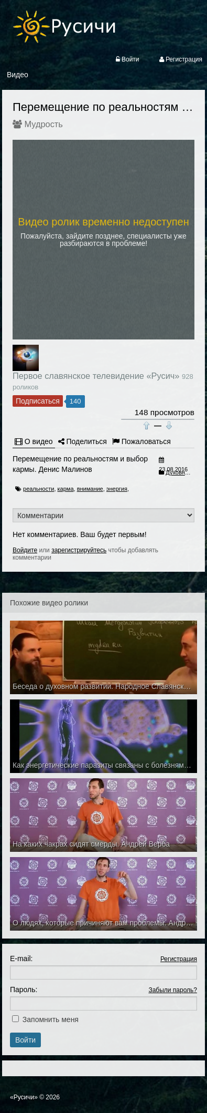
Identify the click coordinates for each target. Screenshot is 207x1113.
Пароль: (23, 989)
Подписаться (38, 401)
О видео (34, 441)
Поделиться (82, 441)
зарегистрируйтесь (78, 550)
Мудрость (44, 124)
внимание (90, 489)
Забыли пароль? (172, 990)
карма (66, 489)
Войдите (25, 550)
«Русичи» (24, 1097)
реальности (38, 489)
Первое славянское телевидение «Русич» (96, 375)
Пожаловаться (141, 441)
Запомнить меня (51, 1019)
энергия (116, 489)
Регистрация (178, 959)
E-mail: (21, 958)
